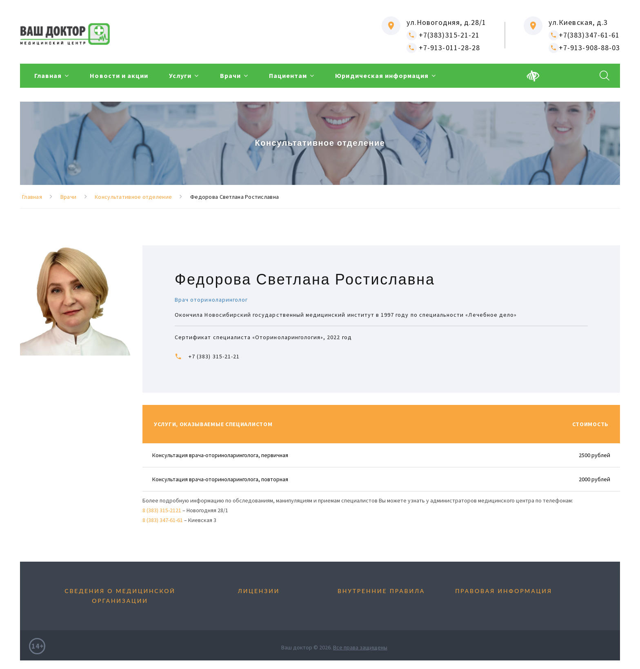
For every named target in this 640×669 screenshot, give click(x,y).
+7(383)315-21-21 (443, 35)
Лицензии (259, 590)
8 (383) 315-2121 (161, 510)
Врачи (230, 76)
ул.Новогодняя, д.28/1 (446, 22)
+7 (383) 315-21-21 (214, 356)
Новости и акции (119, 76)
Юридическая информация (382, 76)
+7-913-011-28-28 (443, 47)
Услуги (180, 76)
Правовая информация (503, 590)
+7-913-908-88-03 (584, 47)
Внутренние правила (381, 590)
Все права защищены (360, 647)
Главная (48, 76)
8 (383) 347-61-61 (162, 520)
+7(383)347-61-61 (584, 35)
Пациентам (288, 76)
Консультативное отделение (133, 196)
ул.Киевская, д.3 (578, 22)
